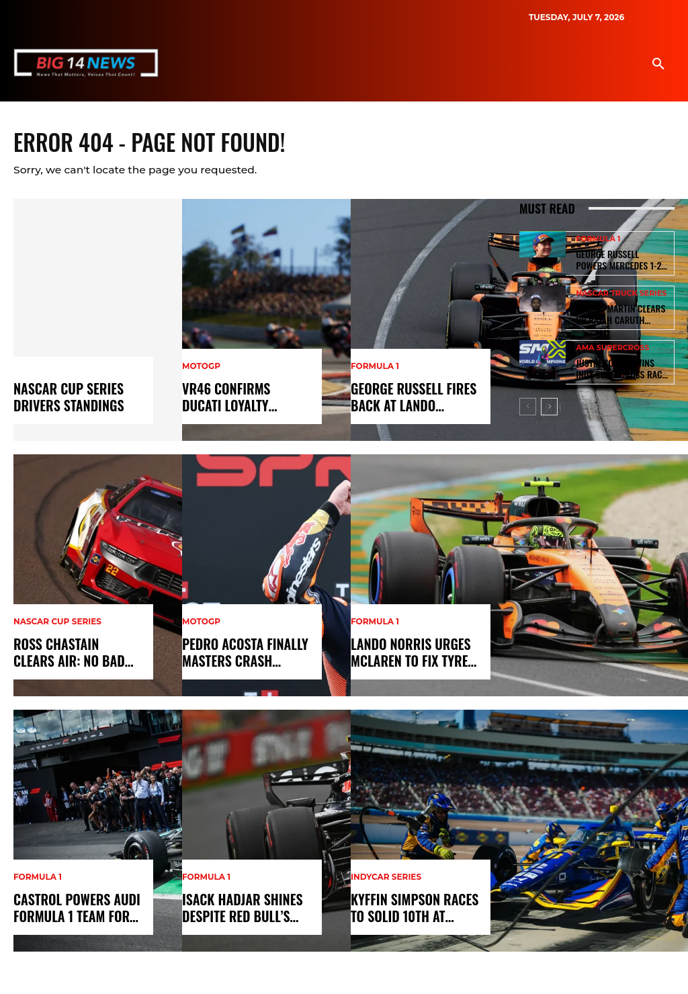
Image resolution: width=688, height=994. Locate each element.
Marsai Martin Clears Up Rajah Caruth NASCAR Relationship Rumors (619, 311)
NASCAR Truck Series (621, 292)
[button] (658, 64)
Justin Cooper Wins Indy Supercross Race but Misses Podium (618, 362)
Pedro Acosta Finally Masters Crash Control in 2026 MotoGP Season (246, 656)
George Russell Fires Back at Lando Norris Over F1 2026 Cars (409, 401)
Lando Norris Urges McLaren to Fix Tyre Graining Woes (405, 656)
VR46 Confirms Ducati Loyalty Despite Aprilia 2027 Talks (244, 401)
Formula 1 (37, 882)
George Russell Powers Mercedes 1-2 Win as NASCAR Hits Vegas (617, 260)
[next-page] (549, 398)
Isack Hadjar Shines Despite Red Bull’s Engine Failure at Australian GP (236, 912)
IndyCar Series (386, 882)
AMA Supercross (612, 343)
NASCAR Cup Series (57, 627)
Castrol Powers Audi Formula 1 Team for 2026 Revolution (70, 912)
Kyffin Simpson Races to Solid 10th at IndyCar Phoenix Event (411, 912)
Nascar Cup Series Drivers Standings (63, 401)
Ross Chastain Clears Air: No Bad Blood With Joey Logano (75, 656)
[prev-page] (527, 398)
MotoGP (201, 372)
